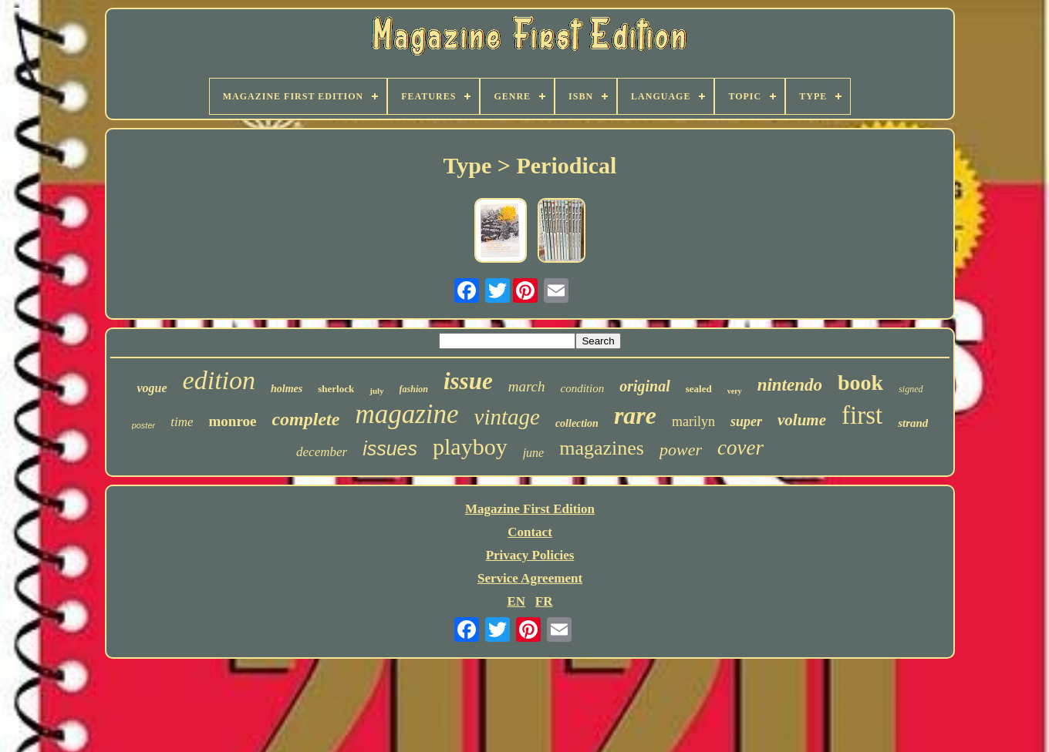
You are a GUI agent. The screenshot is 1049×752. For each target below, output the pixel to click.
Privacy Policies (530, 555)
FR (544, 601)
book (860, 382)
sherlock (336, 388)
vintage (507, 417)
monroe (232, 421)
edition (219, 380)
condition (583, 388)
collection (577, 423)
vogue (152, 387)
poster (144, 425)
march (526, 386)
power (680, 449)
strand (913, 423)
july (376, 390)
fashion (414, 389)
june (534, 452)
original (644, 386)
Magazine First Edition (530, 509)
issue (468, 381)
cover (740, 447)
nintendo (789, 384)
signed (911, 389)
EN (516, 601)
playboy (470, 446)
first (862, 415)
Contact (530, 532)
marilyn (693, 421)
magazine (406, 414)
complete (305, 419)
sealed (699, 388)
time (181, 422)
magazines (601, 448)
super (746, 421)
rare (635, 415)
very (734, 391)
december (321, 452)
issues (390, 448)
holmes (286, 388)
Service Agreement (529, 578)
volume (801, 420)
